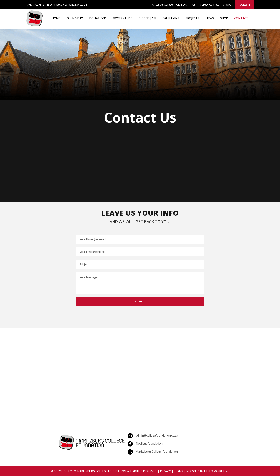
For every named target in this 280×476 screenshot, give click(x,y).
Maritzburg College (162, 4)
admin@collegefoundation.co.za (157, 435)
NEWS (210, 18)
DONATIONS (98, 18)
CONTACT (241, 18)
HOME (56, 18)
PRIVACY (165, 471)
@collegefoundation (149, 443)
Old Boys (181, 4)
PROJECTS (192, 18)
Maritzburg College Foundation (157, 451)
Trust (193, 4)
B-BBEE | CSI (147, 18)
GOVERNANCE (122, 18)
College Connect (209, 4)
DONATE (244, 4)
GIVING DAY (75, 18)
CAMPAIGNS (170, 18)
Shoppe (226, 4)
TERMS (178, 471)
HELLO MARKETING (216, 471)
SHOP (224, 18)
